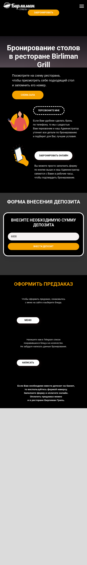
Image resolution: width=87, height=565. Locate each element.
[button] (53, 155)
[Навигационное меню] (81, 6)
